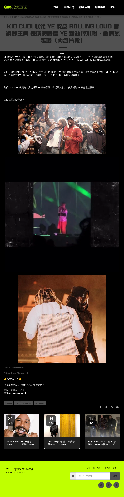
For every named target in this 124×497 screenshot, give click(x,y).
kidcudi (8, 403)
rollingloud (39, 403)
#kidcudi (8, 373)
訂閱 (115, 476)
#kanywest (22, 373)
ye (17, 403)
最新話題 (13, 17)
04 (51, 420)
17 (91, 420)
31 (10, 420)
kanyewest (26, 403)
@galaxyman (18, 367)
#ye (14, 373)
